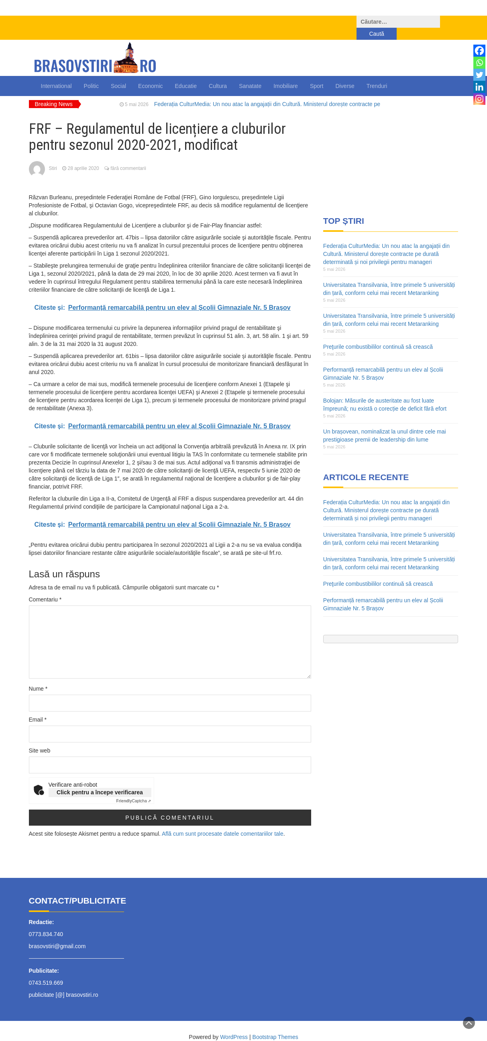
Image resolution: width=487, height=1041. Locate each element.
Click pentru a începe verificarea (100, 780)
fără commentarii (128, 156)
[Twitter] (479, 75)
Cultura (218, 74)
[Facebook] (479, 51)
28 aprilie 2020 (83, 156)
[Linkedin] (479, 87)
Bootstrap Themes (275, 1025)
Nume (38, 676)
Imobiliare (285, 74)
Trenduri (377, 74)
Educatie (186, 74)
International (56, 74)
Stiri (53, 156)
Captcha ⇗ (133, 789)
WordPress (234, 1025)
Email (38, 707)
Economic (150, 74)
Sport (316, 74)
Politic (91, 74)
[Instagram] (479, 99)
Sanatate (250, 74)
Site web (40, 738)
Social (118, 74)
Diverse (344, 74)
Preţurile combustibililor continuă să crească (378, 334)
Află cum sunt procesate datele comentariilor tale (222, 821)
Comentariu (45, 587)
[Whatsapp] (479, 63)
